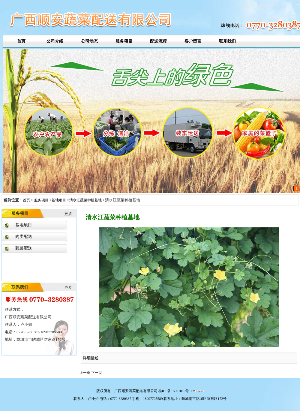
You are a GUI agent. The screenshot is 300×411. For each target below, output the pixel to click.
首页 (20, 41)
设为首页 (270, 5)
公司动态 (89, 41)
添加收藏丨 (252, 5)
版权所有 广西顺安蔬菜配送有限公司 (127, 391)
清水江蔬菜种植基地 (85, 200)
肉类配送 (23, 236)
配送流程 (158, 41)
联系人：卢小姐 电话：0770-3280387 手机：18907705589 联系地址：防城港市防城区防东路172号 (150, 399)
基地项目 (59, 200)
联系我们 (227, 41)
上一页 (85, 372)
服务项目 (124, 41)
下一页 (96, 372)
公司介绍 (54, 41)
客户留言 (192, 41)
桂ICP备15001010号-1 (175, 391)
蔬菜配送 (23, 248)
